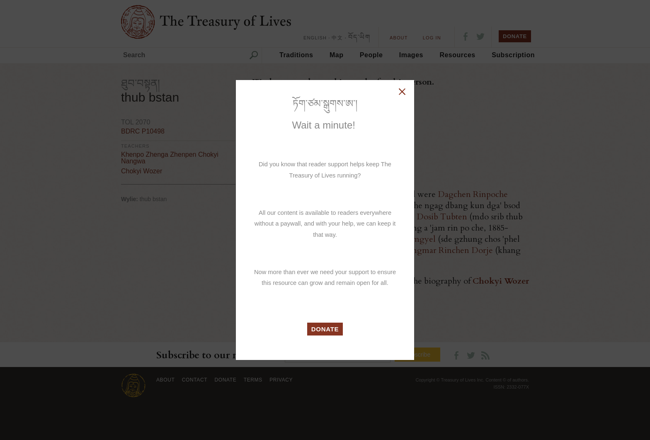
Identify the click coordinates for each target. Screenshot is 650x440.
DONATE (325, 329)
